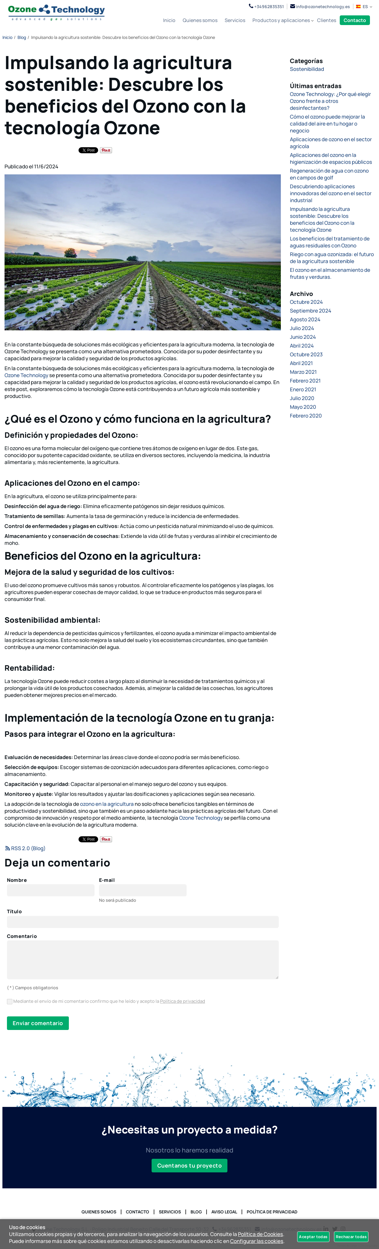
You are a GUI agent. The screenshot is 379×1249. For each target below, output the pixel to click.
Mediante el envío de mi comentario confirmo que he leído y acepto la (106, 1001)
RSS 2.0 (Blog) (25, 848)
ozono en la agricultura (107, 803)
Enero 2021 (303, 389)
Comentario (22, 936)
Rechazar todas (351, 1236)
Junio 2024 (303, 336)
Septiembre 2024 (310, 310)
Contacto (137, 1211)
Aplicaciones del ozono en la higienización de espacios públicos (331, 158)
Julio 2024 (302, 328)
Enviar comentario (38, 1023)
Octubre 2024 (306, 301)
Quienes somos (99, 1211)
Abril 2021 (301, 363)
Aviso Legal (224, 1211)
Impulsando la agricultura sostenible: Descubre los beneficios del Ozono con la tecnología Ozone (322, 219)
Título (14, 912)
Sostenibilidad (307, 68)
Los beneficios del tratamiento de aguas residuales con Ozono (330, 242)
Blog (196, 1211)
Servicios (170, 1211)
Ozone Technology (26, 375)
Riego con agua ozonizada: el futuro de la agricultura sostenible (332, 258)
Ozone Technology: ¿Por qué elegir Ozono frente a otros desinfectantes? (330, 101)
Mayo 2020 (303, 406)
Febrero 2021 (305, 380)
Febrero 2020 (306, 415)
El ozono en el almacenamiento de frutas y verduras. (330, 273)
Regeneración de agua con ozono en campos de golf (329, 174)
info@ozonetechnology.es (320, 6)
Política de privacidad (182, 1001)
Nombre (17, 880)
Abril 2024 (302, 345)
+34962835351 (266, 6)
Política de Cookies (260, 1234)
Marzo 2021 (303, 371)
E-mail (107, 880)
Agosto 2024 (305, 319)
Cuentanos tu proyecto (189, 1165)
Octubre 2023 (306, 354)
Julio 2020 (302, 398)
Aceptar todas (313, 1236)
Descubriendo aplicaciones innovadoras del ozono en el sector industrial (330, 193)
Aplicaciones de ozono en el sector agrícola (331, 143)
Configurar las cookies (256, 1241)
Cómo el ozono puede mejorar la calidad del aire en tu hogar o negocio (327, 123)
